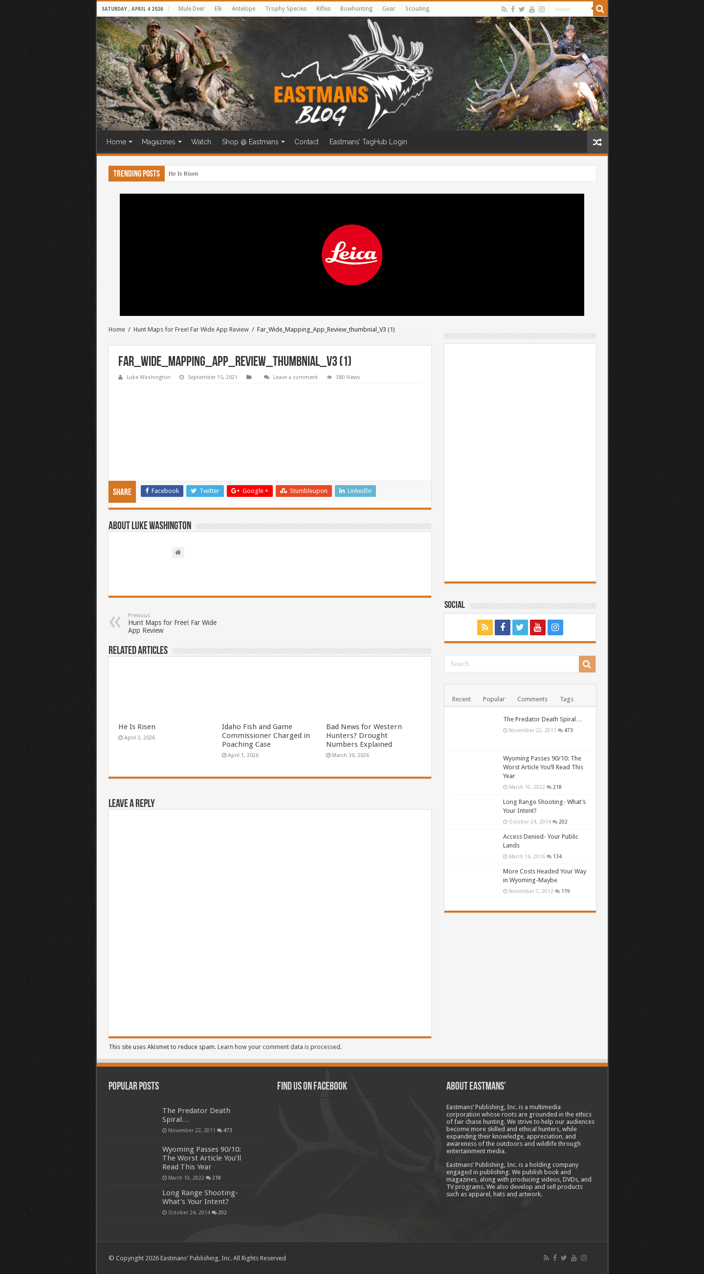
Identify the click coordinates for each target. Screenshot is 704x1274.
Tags (566, 699)
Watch (201, 142)
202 (563, 822)
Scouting (417, 8)
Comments (532, 699)
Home (116, 142)
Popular (494, 699)
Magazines (159, 142)
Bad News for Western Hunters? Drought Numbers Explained (364, 735)
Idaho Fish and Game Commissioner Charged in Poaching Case (266, 735)
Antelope (243, 8)
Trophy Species (286, 8)
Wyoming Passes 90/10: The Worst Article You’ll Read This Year (543, 767)
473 (568, 730)
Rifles (323, 8)
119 (565, 891)
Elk (218, 8)
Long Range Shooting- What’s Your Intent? (200, 1197)
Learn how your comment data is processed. (280, 1046)
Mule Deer (191, 8)
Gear (389, 8)
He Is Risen (183, 173)
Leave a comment (295, 377)
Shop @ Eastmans (250, 142)
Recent (461, 699)
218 (557, 787)
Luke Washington (149, 377)
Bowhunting (356, 8)
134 (557, 856)
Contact (306, 142)
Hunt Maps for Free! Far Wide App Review (191, 329)
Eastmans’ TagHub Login (368, 142)
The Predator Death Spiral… (542, 719)
